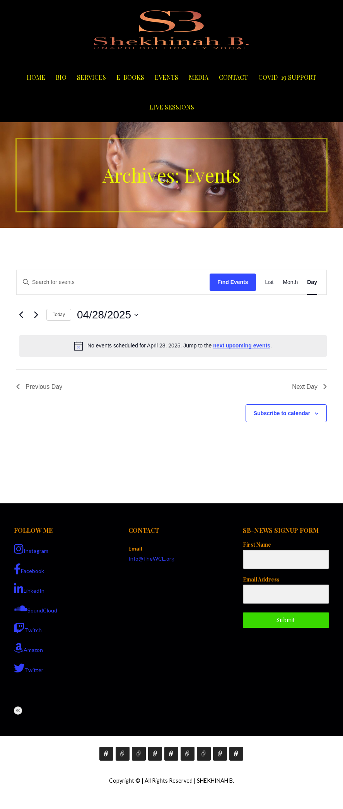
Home (36, 77)
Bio (61, 77)
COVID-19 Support (287, 77)
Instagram (31, 549)
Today (59, 314)
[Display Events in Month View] (290, 282)
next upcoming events (241, 345)
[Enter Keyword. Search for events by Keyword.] (113, 282)
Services (91, 77)
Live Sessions (171, 107)
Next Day (309, 386)
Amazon (28, 648)
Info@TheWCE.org (151, 558)
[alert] (173, 346)
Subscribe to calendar (282, 413)
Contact (233, 77)
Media (198, 77)
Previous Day (39, 386)
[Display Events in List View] (269, 282)
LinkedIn (29, 588)
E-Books (130, 77)
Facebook (29, 569)
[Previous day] (21, 315)
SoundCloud (35, 608)
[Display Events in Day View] (312, 282)
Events (166, 77)
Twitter (28, 668)
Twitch (28, 628)
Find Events (232, 282)
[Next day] (36, 315)
